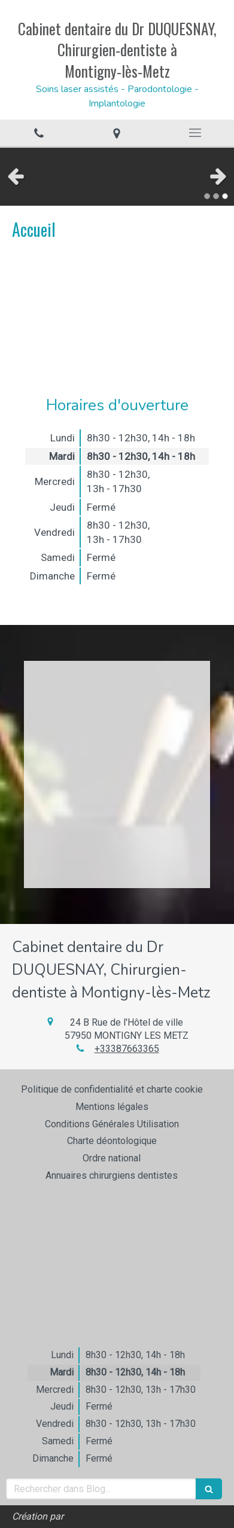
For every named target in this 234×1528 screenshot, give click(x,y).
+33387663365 (127, 1048)
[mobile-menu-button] (195, 133)
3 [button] (225, 196)
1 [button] (207, 196)
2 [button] (216, 196)
